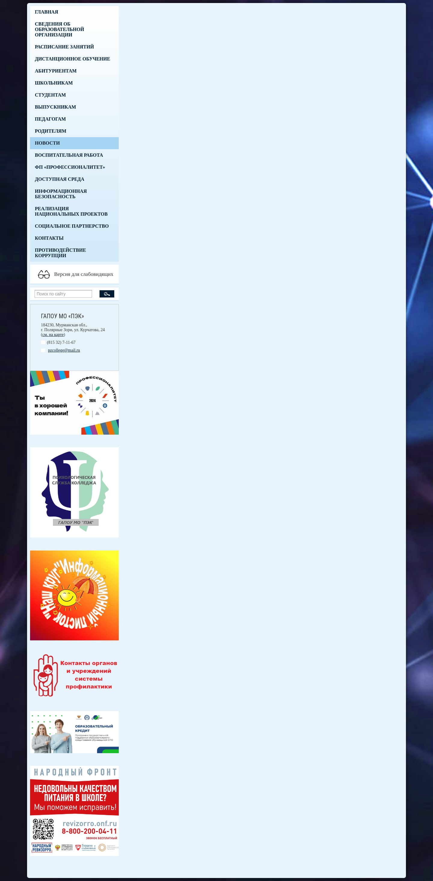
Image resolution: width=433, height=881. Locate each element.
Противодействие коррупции (60, 253)
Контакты (49, 238)
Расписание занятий (64, 46)
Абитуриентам (56, 70)
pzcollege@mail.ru (64, 350)
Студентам (50, 94)
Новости (47, 143)
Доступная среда (59, 179)
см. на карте (53, 334)
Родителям (50, 131)
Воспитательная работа (69, 155)
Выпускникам (55, 106)
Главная (46, 11)
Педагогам (50, 119)
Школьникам (54, 82)
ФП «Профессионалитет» (70, 167)
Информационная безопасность (61, 194)
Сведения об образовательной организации (59, 29)
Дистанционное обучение (72, 58)
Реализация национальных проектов (71, 211)
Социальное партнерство (72, 226)
